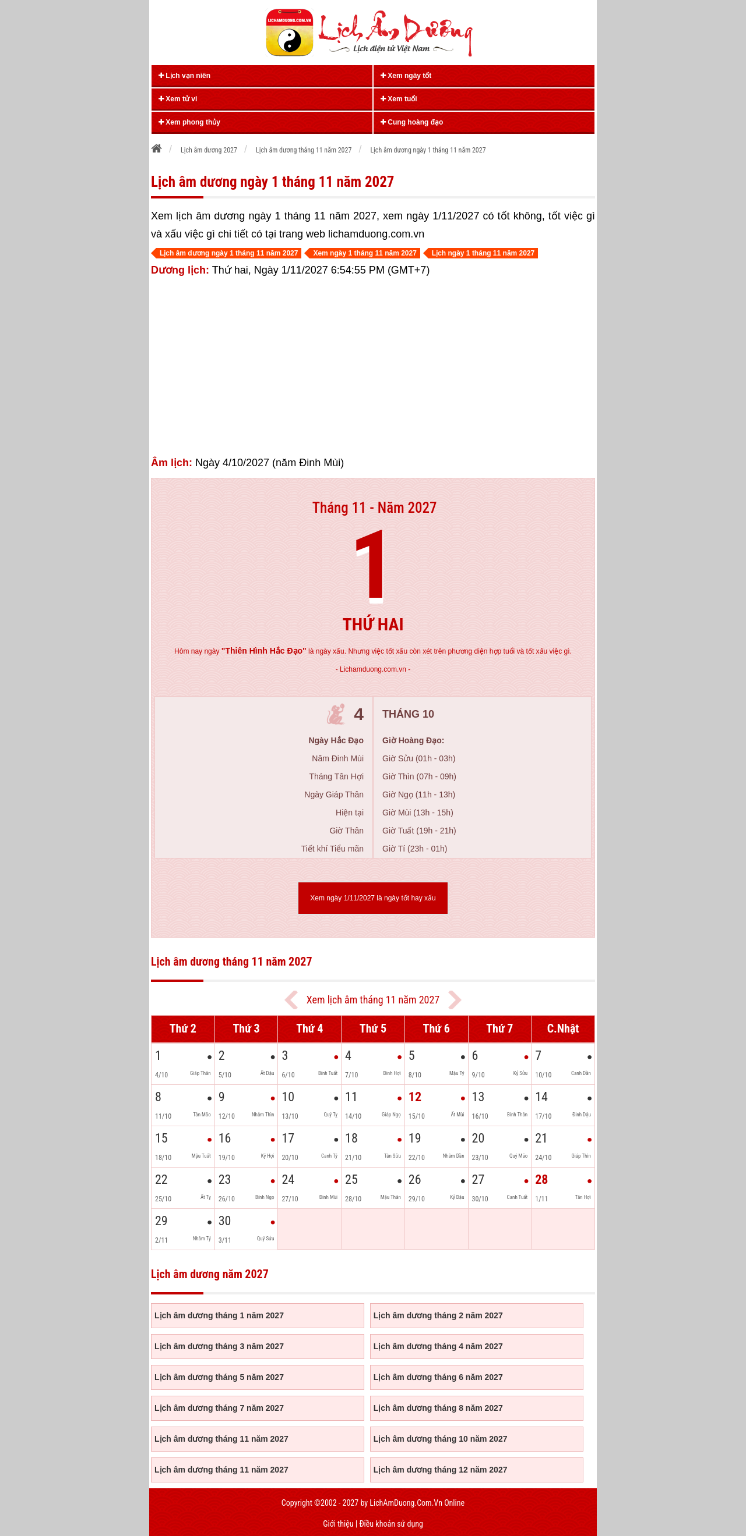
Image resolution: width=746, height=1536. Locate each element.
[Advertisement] (373, 366)
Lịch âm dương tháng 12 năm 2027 (441, 1469)
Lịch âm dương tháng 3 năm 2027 (219, 1346)
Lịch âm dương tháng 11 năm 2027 (221, 1438)
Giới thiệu (338, 1523)
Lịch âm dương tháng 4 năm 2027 (438, 1346)
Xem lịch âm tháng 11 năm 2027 (373, 1000)
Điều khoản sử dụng (391, 1523)
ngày (255, 651)
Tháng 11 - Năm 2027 (374, 507)
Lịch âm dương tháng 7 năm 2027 (219, 1408)
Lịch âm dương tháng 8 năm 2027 (438, 1408)
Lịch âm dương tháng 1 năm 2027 (219, 1315)
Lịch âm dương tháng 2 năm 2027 (438, 1315)
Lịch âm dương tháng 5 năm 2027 (219, 1377)
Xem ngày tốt (406, 76)
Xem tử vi (178, 99)
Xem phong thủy (189, 122)
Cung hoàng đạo (412, 122)
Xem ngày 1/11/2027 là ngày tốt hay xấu (372, 898)
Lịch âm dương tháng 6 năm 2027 (438, 1377)
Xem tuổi (399, 99)
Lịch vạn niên (184, 76)
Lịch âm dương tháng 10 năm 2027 (441, 1438)
